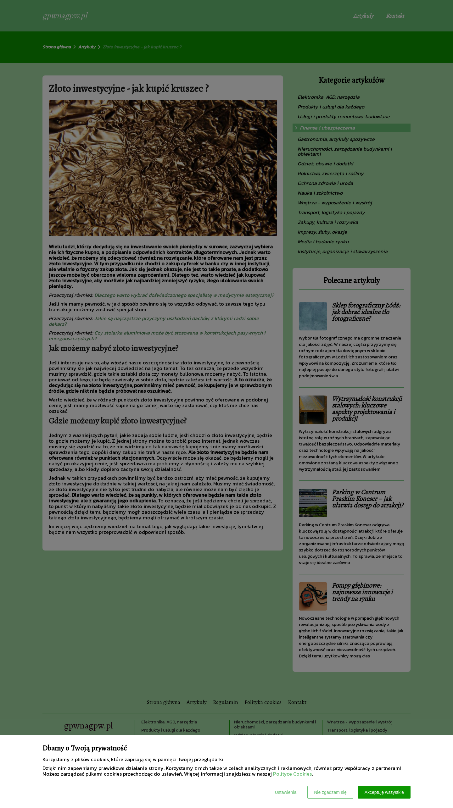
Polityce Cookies (292, 774)
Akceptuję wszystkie (384, 792)
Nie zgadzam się (330, 792)
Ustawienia (285, 792)
